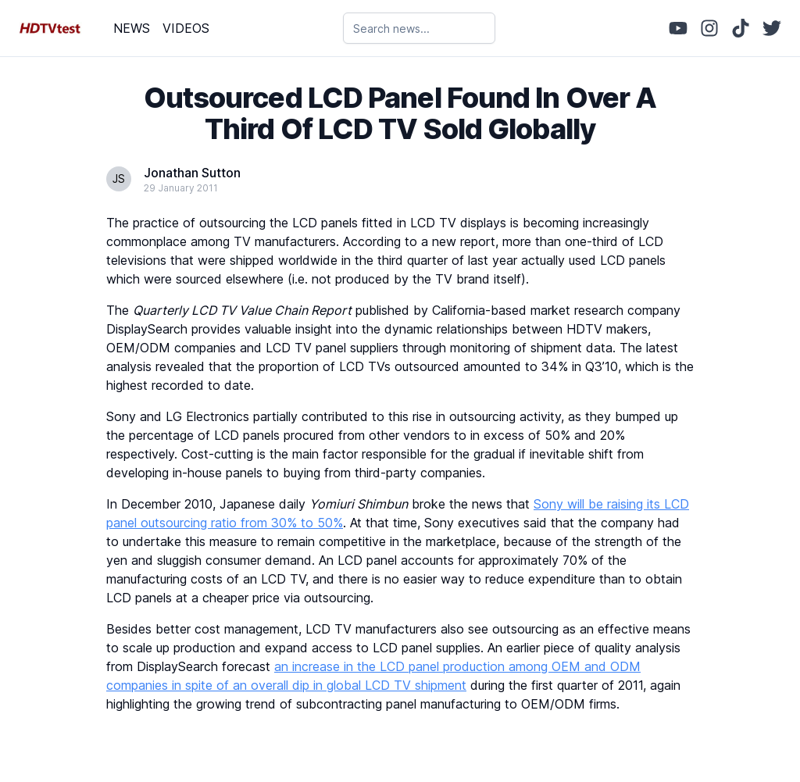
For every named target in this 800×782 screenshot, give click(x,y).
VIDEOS (185, 28)
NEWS (131, 28)
